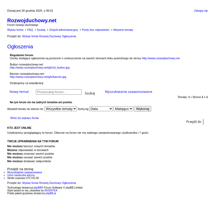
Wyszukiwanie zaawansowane (128, 91)
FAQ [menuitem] (30, 29)
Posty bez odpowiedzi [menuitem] (95, 29)
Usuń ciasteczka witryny (21, 175)
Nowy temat (19, 91)
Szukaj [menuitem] (41, 29)
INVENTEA (50, 190)
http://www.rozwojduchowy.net (161, 58)
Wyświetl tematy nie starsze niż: (42, 109)
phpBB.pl (50, 193)
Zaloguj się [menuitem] (201, 10)
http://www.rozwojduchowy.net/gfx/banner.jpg (38, 76)
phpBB (37, 187)
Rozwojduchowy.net (32, 20)
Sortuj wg (95, 109)
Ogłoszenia (20, 46)
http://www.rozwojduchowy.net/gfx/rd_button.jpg (40, 67)
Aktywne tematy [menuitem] (123, 29)
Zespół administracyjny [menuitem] (63, 29)
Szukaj (90, 93)
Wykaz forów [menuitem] (15, 29)
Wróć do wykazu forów (24, 117)
